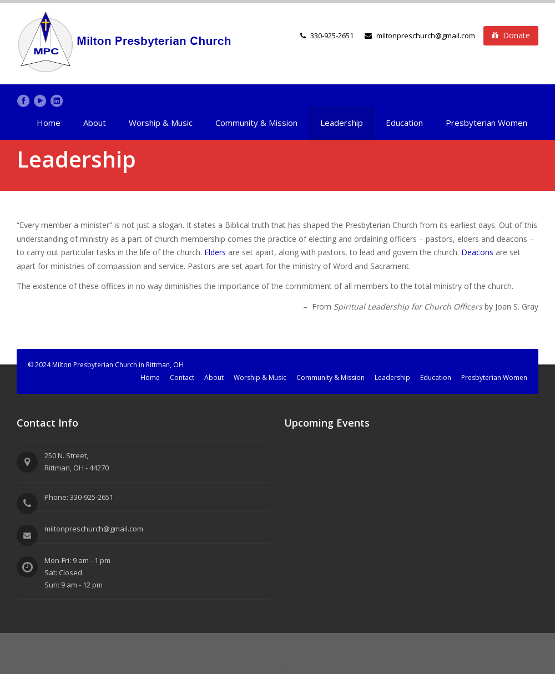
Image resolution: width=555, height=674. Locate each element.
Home (48, 122)
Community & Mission (256, 122)
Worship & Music (161, 122)
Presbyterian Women (486, 122)
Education (404, 122)
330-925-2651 (332, 35)
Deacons (478, 252)
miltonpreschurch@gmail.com (420, 35)
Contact (182, 377)
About (94, 122)
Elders (216, 252)
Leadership (341, 122)
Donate (511, 35)
